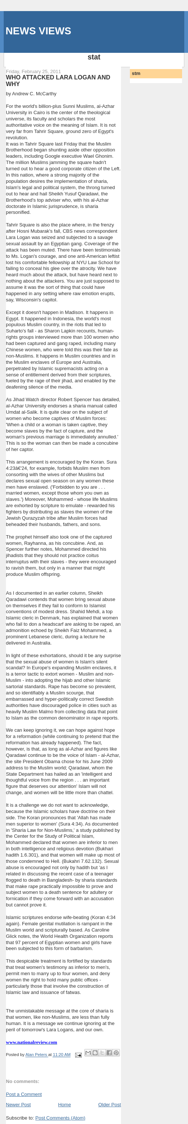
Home (64, 1104)
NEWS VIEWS (38, 31)
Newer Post (18, 1104)
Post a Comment (24, 1094)
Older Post (109, 1104)
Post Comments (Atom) (60, 1118)
